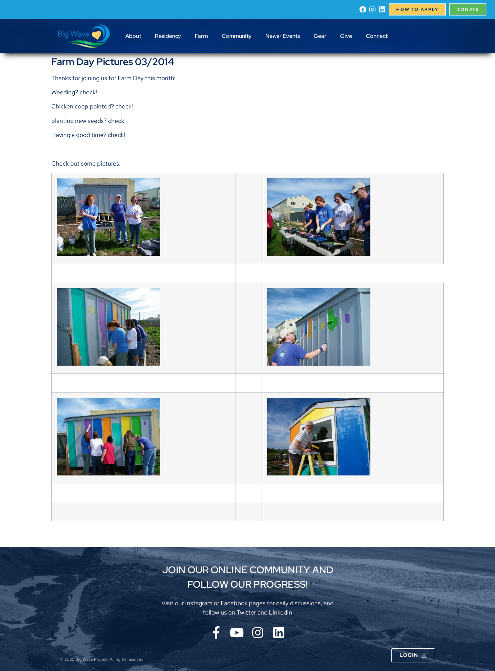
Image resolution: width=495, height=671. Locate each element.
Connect (377, 36)
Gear (320, 36)
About (133, 36)
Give (346, 36)
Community (237, 36)
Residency (168, 36)
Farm (201, 36)
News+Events (282, 36)
